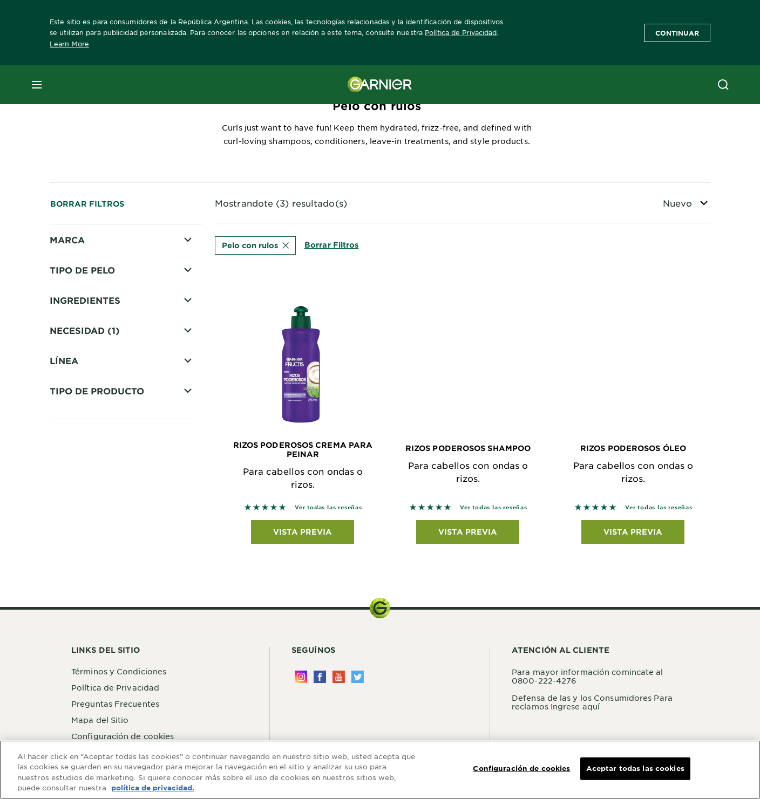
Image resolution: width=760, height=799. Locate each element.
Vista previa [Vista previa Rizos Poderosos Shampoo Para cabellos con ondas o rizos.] (467, 534)
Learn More (69, 43)
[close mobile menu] (36, 84)
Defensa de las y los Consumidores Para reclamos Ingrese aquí (592, 704)
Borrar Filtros (87, 203)
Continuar (677, 33)
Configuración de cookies (521, 768)
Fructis (78, 259)
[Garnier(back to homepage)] (380, 85)
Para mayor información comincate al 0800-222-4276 (587, 679)
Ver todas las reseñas (328, 510)
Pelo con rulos (255, 245)
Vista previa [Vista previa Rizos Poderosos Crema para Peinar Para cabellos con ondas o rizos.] (302, 534)
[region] (380, 769)
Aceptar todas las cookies (635, 768)
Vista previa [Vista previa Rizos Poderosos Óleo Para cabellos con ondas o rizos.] (632, 534)
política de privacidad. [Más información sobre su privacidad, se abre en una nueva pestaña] (152, 787)
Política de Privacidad (461, 32)
